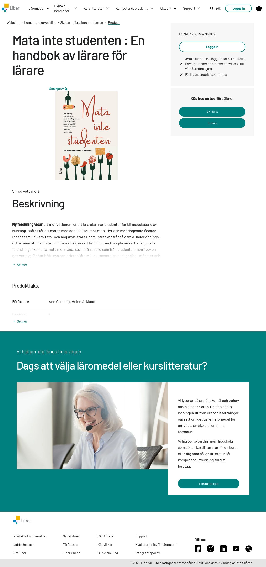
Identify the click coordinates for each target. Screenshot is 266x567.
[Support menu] (192, 8)
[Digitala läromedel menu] (66, 8)
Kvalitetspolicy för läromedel (156, 544)
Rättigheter (106, 536)
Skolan (65, 22)
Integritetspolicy (147, 553)
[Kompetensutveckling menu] (135, 8)
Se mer (22, 265)
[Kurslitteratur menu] (96, 8)
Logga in (238, 8)
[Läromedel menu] (39, 8)
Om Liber (19, 553)
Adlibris (212, 112)
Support (141, 536)
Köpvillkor (105, 544)
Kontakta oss (208, 483)
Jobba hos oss (23, 544)
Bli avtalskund (108, 553)
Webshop (13, 22)
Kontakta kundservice (29, 536)
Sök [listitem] (215, 8)
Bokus (212, 123)
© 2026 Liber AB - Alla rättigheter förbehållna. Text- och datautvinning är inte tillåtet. (191, 563)
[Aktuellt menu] (168, 8)
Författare (70, 544)
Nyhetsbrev (71, 536)
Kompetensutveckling (40, 22)
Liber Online (71, 553)
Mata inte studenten (88, 22)
